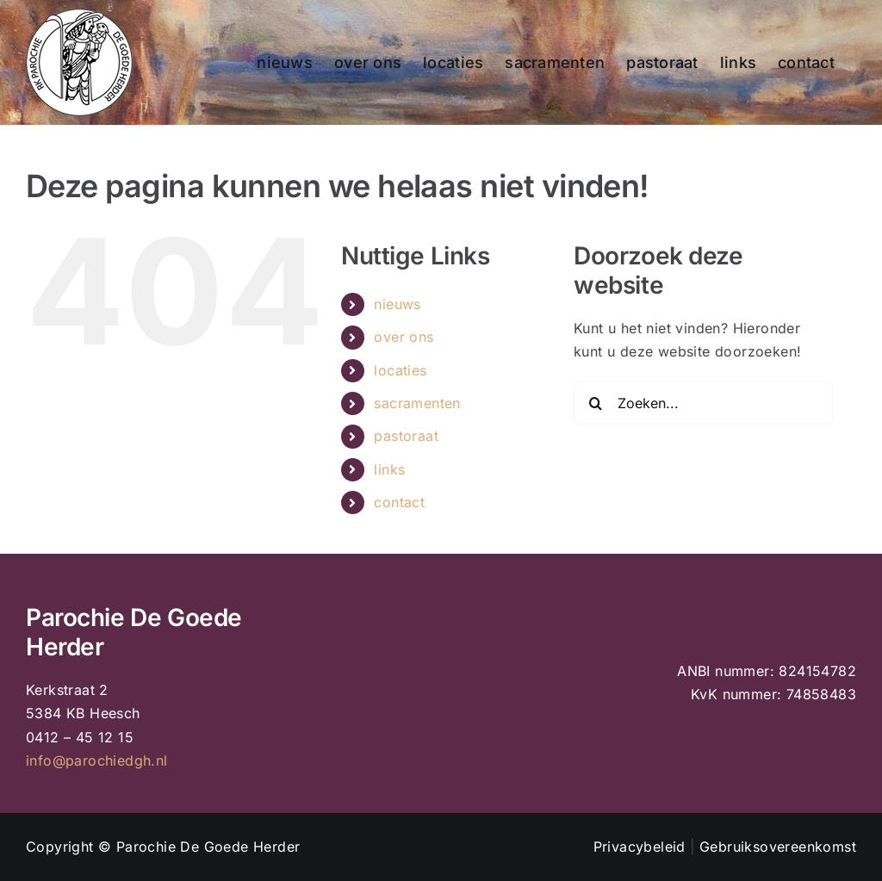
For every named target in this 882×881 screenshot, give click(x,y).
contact (399, 502)
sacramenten (417, 403)
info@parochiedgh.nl (97, 760)
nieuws (397, 304)
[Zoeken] (595, 403)
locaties (400, 370)
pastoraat (406, 435)
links (389, 469)
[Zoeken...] (703, 403)
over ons (403, 336)
